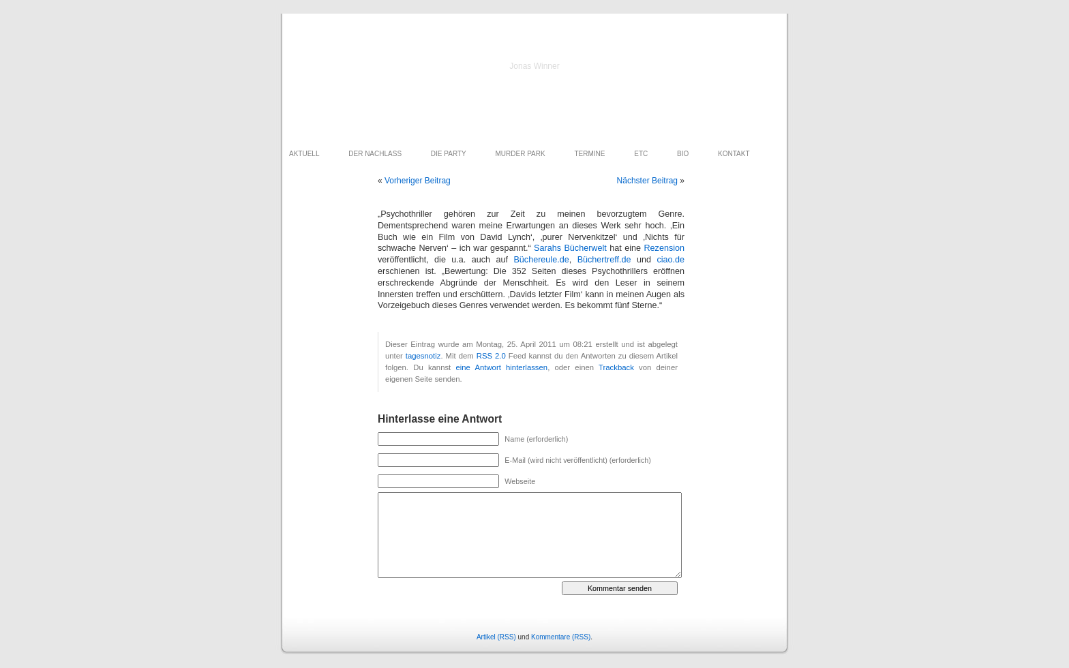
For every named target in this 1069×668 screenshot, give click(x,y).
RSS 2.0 (491, 356)
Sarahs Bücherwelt (570, 248)
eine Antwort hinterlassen (501, 367)
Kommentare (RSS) (560, 637)
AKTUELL (304, 153)
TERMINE (589, 153)
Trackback (616, 367)
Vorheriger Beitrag (418, 180)
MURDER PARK (520, 153)
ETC (641, 153)
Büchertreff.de (604, 259)
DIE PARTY (448, 153)
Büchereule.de (541, 259)
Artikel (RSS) (496, 637)
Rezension (664, 248)
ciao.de (670, 259)
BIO (683, 153)
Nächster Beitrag (647, 180)
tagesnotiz (423, 356)
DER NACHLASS (375, 153)
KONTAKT (733, 153)
